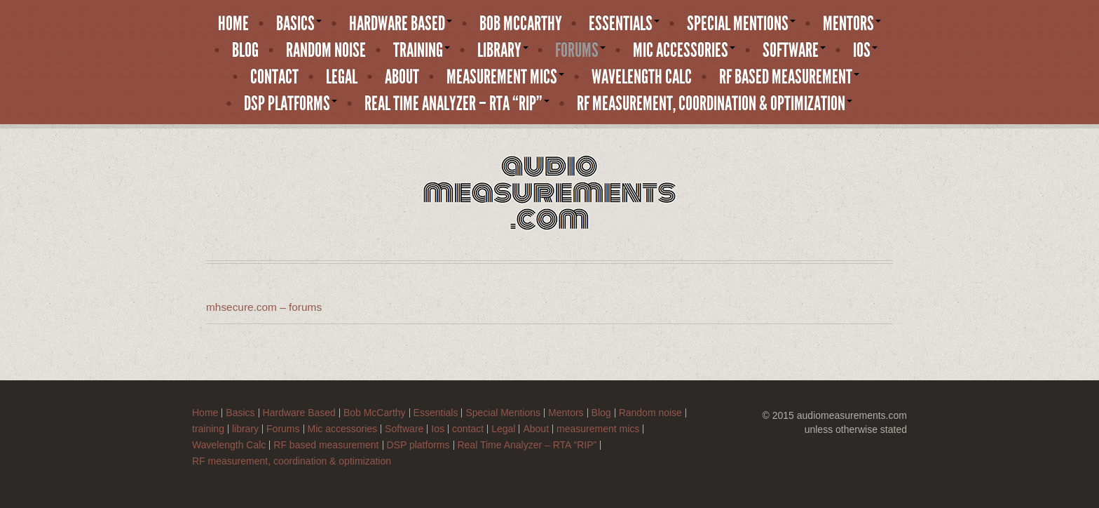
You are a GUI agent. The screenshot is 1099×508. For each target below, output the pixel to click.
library (502, 50)
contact (274, 77)
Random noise (326, 50)
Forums (580, 50)
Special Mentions (741, 24)
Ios (865, 50)
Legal (341, 77)
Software (794, 50)
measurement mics (505, 77)
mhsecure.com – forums (264, 307)
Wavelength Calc (642, 77)
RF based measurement (789, 77)
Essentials (624, 24)
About (402, 77)
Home (233, 24)
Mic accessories (684, 50)
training (421, 50)
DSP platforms (290, 104)
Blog (245, 50)
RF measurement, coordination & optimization (714, 104)
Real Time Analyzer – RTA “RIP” (457, 104)
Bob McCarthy (520, 24)
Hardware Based (400, 24)
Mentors (852, 24)
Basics (299, 24)
